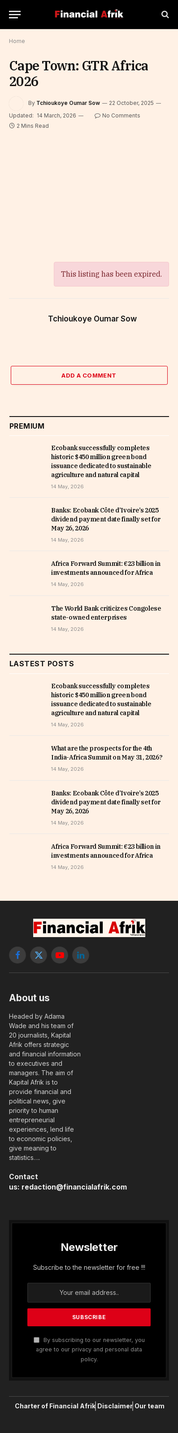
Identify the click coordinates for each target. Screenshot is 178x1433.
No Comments (117, 115)
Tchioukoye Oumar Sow (68, 103)
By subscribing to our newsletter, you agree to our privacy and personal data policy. (89, 1350)
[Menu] (15, 14)
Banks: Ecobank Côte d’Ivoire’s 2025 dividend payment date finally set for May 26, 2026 (106, 519)
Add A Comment (88, 375)
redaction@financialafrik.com (74, 1187)
